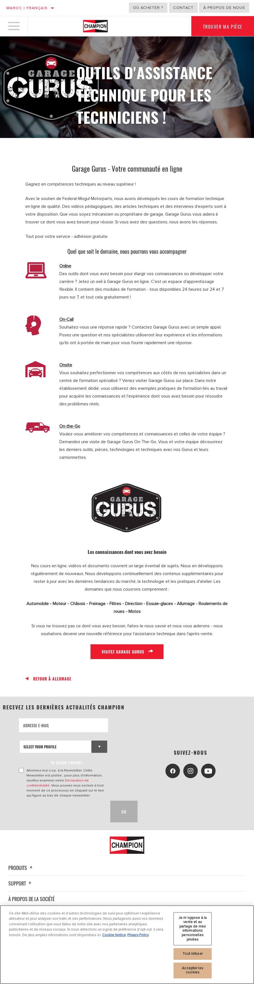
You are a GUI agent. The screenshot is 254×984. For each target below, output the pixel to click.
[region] (127, 944)
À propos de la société (31, 898)
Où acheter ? (148, 7)
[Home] (95, 26)
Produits (21, 867)
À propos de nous (224, 7)
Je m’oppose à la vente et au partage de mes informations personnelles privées (193, 929)
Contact (183, 7)
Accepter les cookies (192, 970)
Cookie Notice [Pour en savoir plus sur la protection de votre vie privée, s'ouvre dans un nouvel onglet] (114, 935)
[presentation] (61, 811)
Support (20, 883)
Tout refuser (192, 953)
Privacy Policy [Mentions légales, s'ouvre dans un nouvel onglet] (138, 935)
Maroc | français (27, 8)
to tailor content (66, 762)
